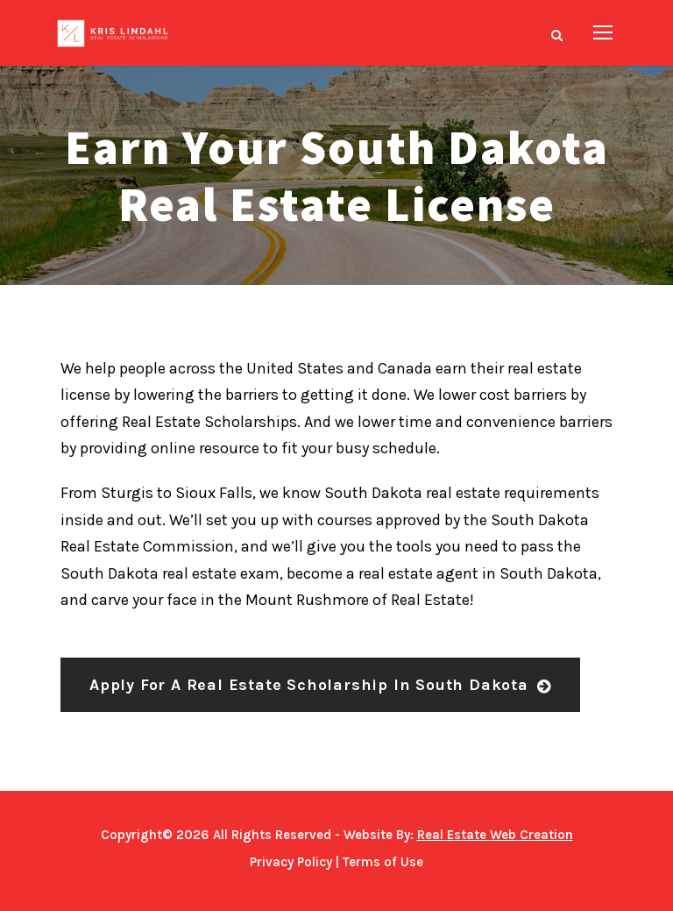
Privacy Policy (291, 862)
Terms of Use (383, 862)
